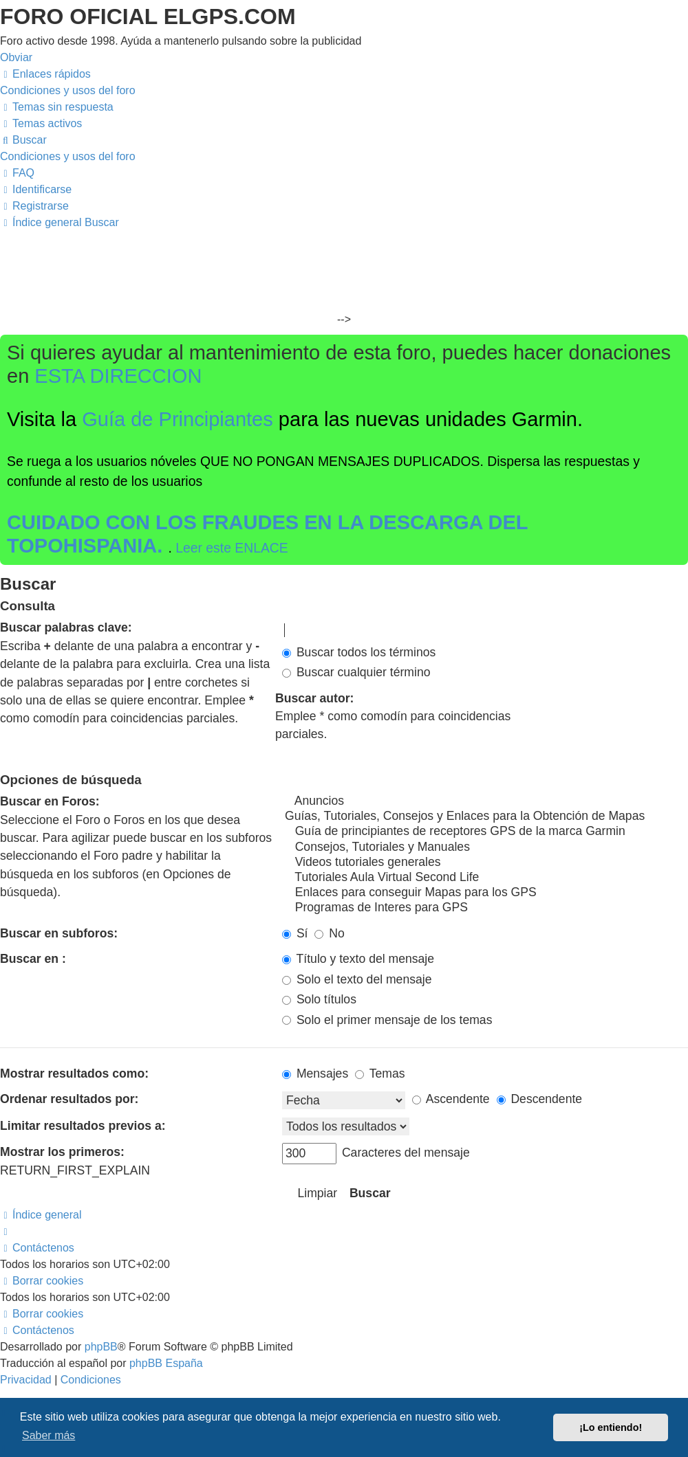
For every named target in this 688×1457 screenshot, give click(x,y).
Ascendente (451, 1099)
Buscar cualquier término (356, 672)
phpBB (101, 1347)
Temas (380, 1073)
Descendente (540, 1099)
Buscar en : (33, 959)
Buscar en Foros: (50, 801)
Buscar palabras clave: (66, 627)
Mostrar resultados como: (74, 1073)
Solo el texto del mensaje (356, 979)
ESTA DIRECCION (118, 376)
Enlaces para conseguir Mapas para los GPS (485, 892)
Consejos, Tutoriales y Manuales (485, 847)
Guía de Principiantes (177, 419)
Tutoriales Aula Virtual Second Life (485, 877)
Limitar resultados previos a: (83, 1126)
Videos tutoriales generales (485, 862)
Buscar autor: (314, 698)
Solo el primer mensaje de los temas (387, 1020)
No (329, 933)
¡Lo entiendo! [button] (610, 1427)
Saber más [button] (48, 1435)
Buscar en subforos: (59, 933)
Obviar (16, 57)
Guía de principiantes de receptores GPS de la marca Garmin (485, 831)
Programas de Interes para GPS (485, 907)
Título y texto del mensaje (358, 959)
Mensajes (315, 1073)
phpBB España (166, 1363)
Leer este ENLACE (231, 547)
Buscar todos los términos (359, 652)
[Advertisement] (344, 272)
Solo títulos (319, 999)
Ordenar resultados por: (69, 1099)
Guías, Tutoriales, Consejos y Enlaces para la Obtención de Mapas (485, 816)
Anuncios (485, 801)
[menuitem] (68, 90)
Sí (295, 933)
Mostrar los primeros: (62, 1152)
